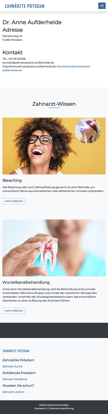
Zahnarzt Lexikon (13, 391)
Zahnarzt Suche (12, 366)
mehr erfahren (13, 201)
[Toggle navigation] (102, 6)
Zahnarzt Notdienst (14, 379)
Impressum (40, 408)
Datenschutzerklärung (61, 408)
